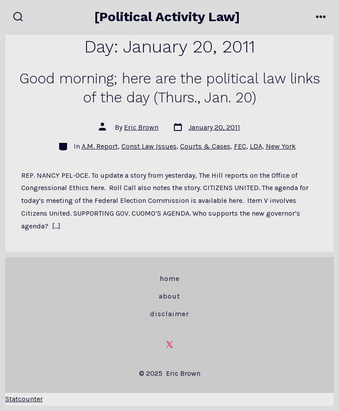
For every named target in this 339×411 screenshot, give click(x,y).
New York (281, 146)
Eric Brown (141, 127)
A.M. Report (100, 146)
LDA (256, 146)
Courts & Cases (205, 146)
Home (170, 278)
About (169, 296)
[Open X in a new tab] (169, 344)
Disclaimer (169, 314)
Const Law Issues (149, 146)
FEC (240, 146)
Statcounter (24, 399)
